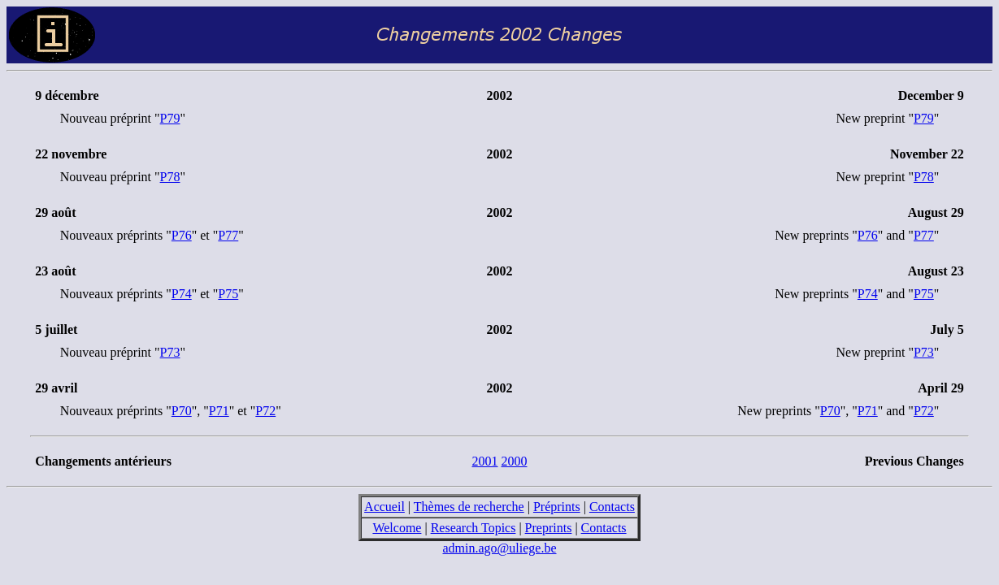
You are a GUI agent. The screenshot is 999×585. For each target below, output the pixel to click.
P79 (170, 118)
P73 (170, 352)
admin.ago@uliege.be (499, 548)
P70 (182, 411)
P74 (182, 294)
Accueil (384, 507)
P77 (228, 235)
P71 (219, 411)
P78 (170, 177)
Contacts (612, 507)
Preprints (548, 528)
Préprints (556, 507)
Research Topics (473, 528)
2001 (485, 461)
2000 (515, 461)
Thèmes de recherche (469, 507)
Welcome (396, 528)
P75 (228, 294)
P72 (265, 411)
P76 (182, 235)
